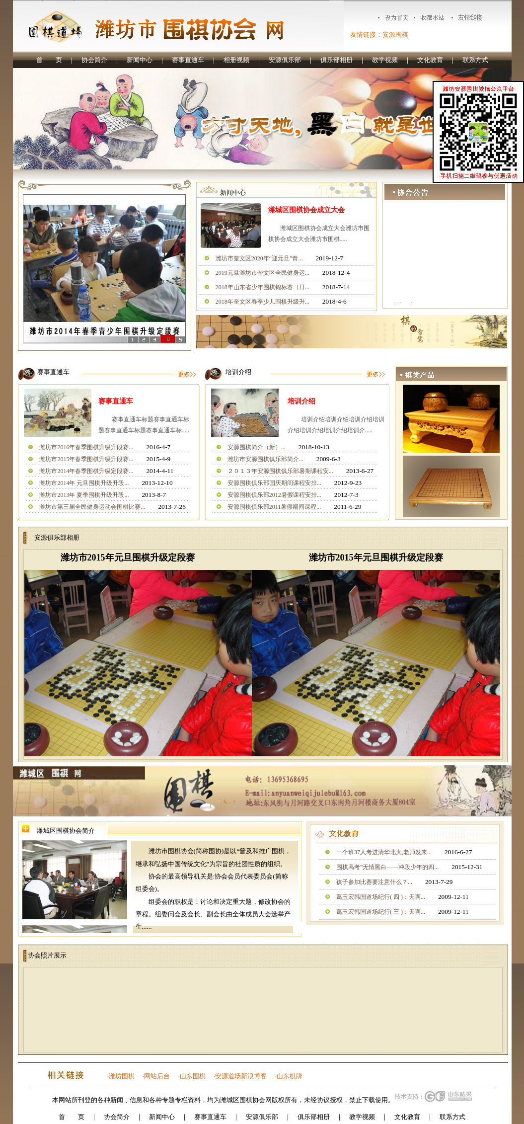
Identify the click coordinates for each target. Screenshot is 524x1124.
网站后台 (157, 1076)
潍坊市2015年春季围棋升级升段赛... (86, 459)
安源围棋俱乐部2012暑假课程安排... (274, 494)
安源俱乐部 (285, 60)
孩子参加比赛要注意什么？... (374, 882)
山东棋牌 (289, 1076)
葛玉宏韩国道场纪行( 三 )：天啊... (380, 911)
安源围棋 (395, 34)
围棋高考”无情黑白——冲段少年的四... (387, 867)
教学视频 (385, 60)
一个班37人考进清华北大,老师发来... (384, 852)
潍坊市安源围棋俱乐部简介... (265, 459)
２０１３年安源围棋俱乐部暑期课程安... (280, 471)
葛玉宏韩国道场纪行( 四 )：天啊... (380, 896)
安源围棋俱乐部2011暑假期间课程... (274, 506)
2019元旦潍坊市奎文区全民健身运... (262, 272)
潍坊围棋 (122, 1076)
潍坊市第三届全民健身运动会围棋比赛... (92, 506)
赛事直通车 (188, 60)
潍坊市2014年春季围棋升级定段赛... (86, 471)
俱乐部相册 (336, 60)
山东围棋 (193, 1076)
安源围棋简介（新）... (256, 447)
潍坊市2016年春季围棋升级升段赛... (86, 447)
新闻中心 (139, 60)
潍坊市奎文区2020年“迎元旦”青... (259, 258)
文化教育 (430, 60)
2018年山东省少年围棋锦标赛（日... (262, 287)
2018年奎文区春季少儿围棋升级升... (262, 301)
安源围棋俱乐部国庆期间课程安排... (274, 483)
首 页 (49, 60)
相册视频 (236, 60)
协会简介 (94, 60)
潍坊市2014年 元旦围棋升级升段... (84, 483)
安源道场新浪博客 (241, 1076)
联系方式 (475, 60)
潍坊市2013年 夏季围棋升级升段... (84, 494)
